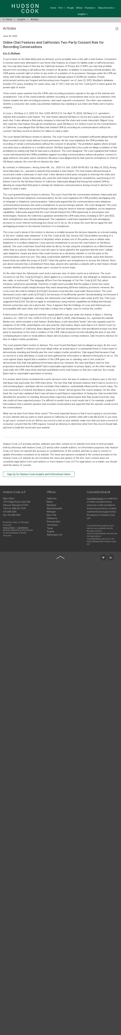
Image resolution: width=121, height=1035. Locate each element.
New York (51, 514)
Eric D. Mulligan (11, 53)
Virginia (50, 531)
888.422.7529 (19, 507)
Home (53, 8)
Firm (61, 8)
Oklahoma (52, 518)
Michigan (51, 511)
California (51, 498)
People (70, 8)
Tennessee (52, 524)
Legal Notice (22, 527)
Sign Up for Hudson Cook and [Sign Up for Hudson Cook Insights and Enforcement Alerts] (38, 474)
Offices (79, 8)
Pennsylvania (53, 521)
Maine (50, 501)
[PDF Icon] (117, 28)
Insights (83, 14)
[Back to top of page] (60, 636)
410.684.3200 (10, 510)
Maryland (51, 505)
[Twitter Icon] (103, 637)
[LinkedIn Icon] (111, 637)
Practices (90, 8)
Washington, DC (54, 534)
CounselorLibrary (95, 497)
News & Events (106, 8)
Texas (50, 528)
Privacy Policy (9, 527)
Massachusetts (54, 508)
